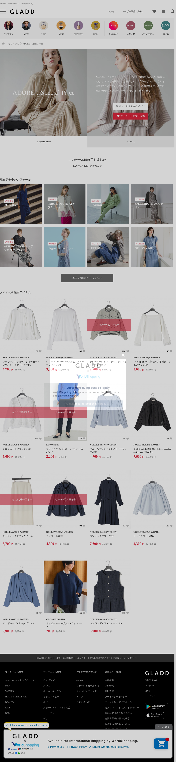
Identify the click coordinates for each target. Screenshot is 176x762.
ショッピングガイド (86, 691)
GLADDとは (82, 680)
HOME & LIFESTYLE (16, 696)
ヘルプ (79, 696)
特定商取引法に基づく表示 (118, 713)
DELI (7, 713)
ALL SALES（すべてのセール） (21, 680)
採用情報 (109, 685)
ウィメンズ (49, 680)
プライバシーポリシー (116, 696)
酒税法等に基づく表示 (116, 729)
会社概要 (109, 680)
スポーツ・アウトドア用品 (56, 707)
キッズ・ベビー (51, 696)
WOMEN (9, 691)
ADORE (131, 141)
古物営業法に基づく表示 (117, 718)
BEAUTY (9, 702)
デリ (45, 718)
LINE (147, 691)
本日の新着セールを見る (87, 277)
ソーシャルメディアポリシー (119, 702)
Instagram (149, 685)
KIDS (7, 707)
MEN (7, 685)
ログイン (112, 11)
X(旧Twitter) (151, 680)
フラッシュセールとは (87, 685)
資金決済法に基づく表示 (117, 724)
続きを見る (144, 90)
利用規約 (109, 691)
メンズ (46, 685)
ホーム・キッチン (52, 691)
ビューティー (50, 713)
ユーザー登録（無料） (133, 11)
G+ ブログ (150, 696)
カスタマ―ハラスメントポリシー (122, 707)
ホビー (46, 702)
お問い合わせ (83, 702)
